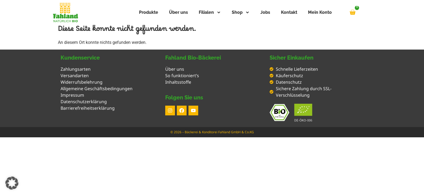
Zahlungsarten (76, 69)
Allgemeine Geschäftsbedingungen (96, 89)
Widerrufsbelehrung (81, 82)
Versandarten (75, 76)
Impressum (72, 95)
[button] (12, 183)
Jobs (265, 12)
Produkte (148, 12)
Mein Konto (320, 12)
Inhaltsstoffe (178, 82)
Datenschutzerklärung (84, 102)
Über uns (178, 12)
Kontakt (289, 12)
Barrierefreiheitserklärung (88, 108)
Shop (241, 12)
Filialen (210, 12)
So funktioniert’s (182, 76)
